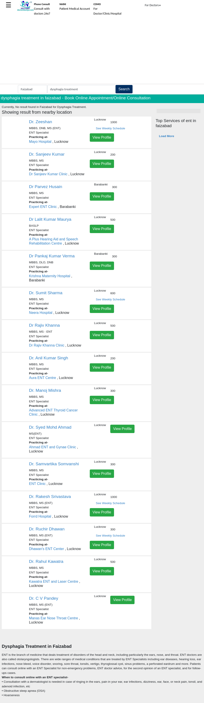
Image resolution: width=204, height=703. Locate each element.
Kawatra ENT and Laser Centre (53, 581)
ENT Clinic (37, 484)
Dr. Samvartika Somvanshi (54, 464)
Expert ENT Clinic (43, 207)
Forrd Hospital (40, 516)
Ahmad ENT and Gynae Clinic (52, 447)
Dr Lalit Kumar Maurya (50, 219)
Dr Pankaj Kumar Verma (52, 256)
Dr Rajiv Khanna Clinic (46, 345)
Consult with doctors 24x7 (42, 9)
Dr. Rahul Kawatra (46, 561)
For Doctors (153, 5)
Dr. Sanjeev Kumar (47, 154)
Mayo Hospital (40, 141)
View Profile (102, 137)
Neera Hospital (40, 313)
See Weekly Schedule (110, 128)
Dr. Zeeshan (40, 121)
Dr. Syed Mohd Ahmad (50, 427)
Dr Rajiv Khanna (44, 325)
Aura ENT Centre (42, 378)
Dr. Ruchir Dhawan (47, 529)
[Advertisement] (102, 51)
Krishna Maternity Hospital (49, 276)
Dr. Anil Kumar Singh (48, 358)
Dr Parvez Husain (45, 186)
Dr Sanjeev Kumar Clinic (48, 174)
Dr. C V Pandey (43, 598)
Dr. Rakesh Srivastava (50, 496)
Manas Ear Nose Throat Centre (53, 618)
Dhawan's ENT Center (46, 549)
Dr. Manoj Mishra (45, 390)
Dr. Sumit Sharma (45, 292)
